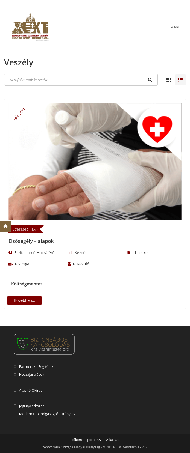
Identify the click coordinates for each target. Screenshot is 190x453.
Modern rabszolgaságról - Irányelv (47, 413)
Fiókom (76, 439)
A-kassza (112, 439)
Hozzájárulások (31, 374)
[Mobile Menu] (172, 27)
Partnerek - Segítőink (36, 366)
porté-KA (94, 439)
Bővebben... (24, 300)
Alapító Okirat (30, 390)
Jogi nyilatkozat (31, 405)
